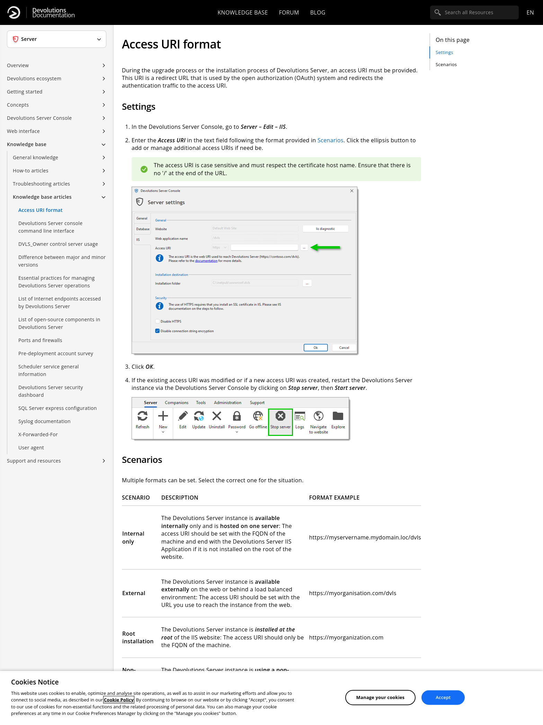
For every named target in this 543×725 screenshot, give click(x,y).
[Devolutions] (14, 12)
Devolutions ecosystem (34, 78)
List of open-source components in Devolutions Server (59, 323)
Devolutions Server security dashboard (50, 391)
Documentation (53, 13)
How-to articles (30, 170)
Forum (289, 12)
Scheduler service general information (48, 370)
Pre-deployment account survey (55, 353)
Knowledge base (242, 12)
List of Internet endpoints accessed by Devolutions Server (59, 302)
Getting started (25, 91)
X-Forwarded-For (38, 434)
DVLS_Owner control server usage (58, 244)
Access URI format (40, 210)
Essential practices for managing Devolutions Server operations (56, 282)
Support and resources (34, 460)
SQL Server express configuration (57, 408)
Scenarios (446, 64)
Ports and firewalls (40, 340)
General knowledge (35, 157)
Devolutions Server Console (39, 118)
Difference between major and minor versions (62, 261)
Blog (318, 12)
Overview (18, 65)
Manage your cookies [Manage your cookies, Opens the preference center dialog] (380, 697)
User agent (31, 447)
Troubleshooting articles (41, 183)
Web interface (23, 131)
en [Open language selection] (530, 12)
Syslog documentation (44, 421)
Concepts (18, 104)
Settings (444, 52)
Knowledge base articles (42, 197)
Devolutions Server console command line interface (50, 227)
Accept (443, 697)
